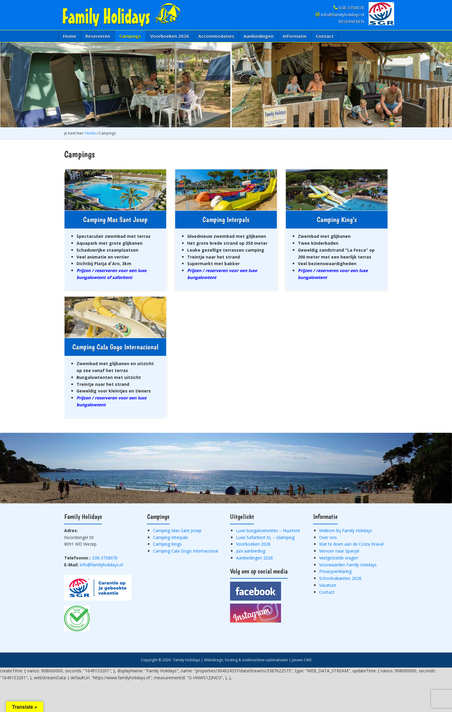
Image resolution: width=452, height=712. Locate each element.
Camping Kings (167, 544)
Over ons (328, 537)
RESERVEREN (351, 21)
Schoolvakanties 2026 (340, 578)
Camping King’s (337, 219)
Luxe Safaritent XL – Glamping (265, 537)
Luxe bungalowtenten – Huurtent (268, 530)
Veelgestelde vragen (338, 558)
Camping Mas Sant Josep (115, 219)
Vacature (327, 585)
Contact (326, 592)
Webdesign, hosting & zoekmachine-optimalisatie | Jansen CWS (257, 659)
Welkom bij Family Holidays (345, 530)
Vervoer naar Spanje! (339, 551)
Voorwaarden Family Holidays (348, 565)
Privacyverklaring (335, 571)
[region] (226, 84)
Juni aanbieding (250, 551)
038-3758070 (349, 8)
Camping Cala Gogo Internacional (115, 347)
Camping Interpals (225, 219)
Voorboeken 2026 (253, 544)
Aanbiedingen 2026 (254, 558)
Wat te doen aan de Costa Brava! (351, 544)
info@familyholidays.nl (340, 14)
